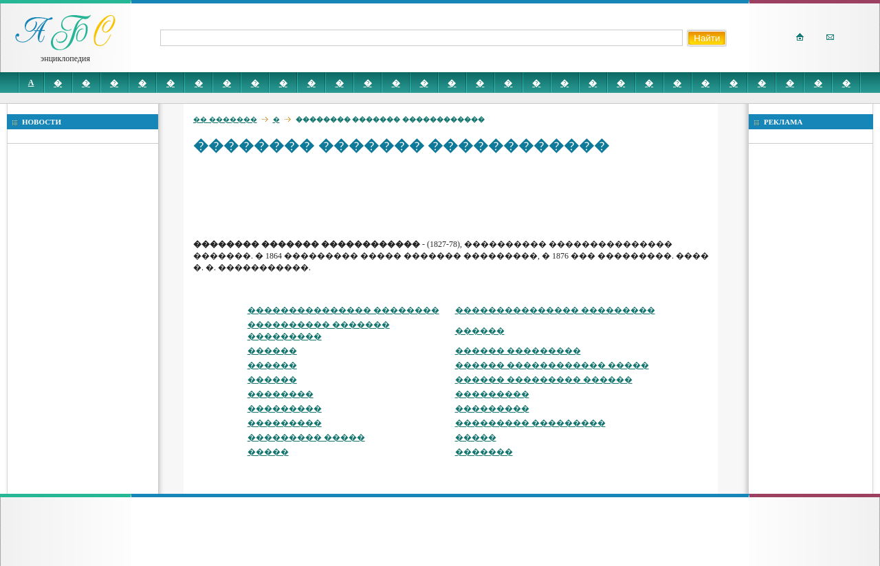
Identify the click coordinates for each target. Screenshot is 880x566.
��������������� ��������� (555, 310)
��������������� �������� (343, 310)
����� (475, 437)
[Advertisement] (443, 196)
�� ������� (225, 119)
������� (484, 452)
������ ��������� (518, 351)
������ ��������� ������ (543, 379)
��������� (492, 394)
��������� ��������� (530, 423)
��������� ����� (306, 437)
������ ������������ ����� (552, 365)
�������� (281, 394)
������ (480, 331)
